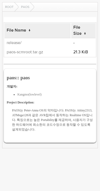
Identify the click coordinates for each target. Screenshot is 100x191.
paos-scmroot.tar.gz (25, 52)
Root (9, 7)
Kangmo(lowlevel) (29, 94)
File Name (16, 30)
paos (25, 7)
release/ (14, 42)
